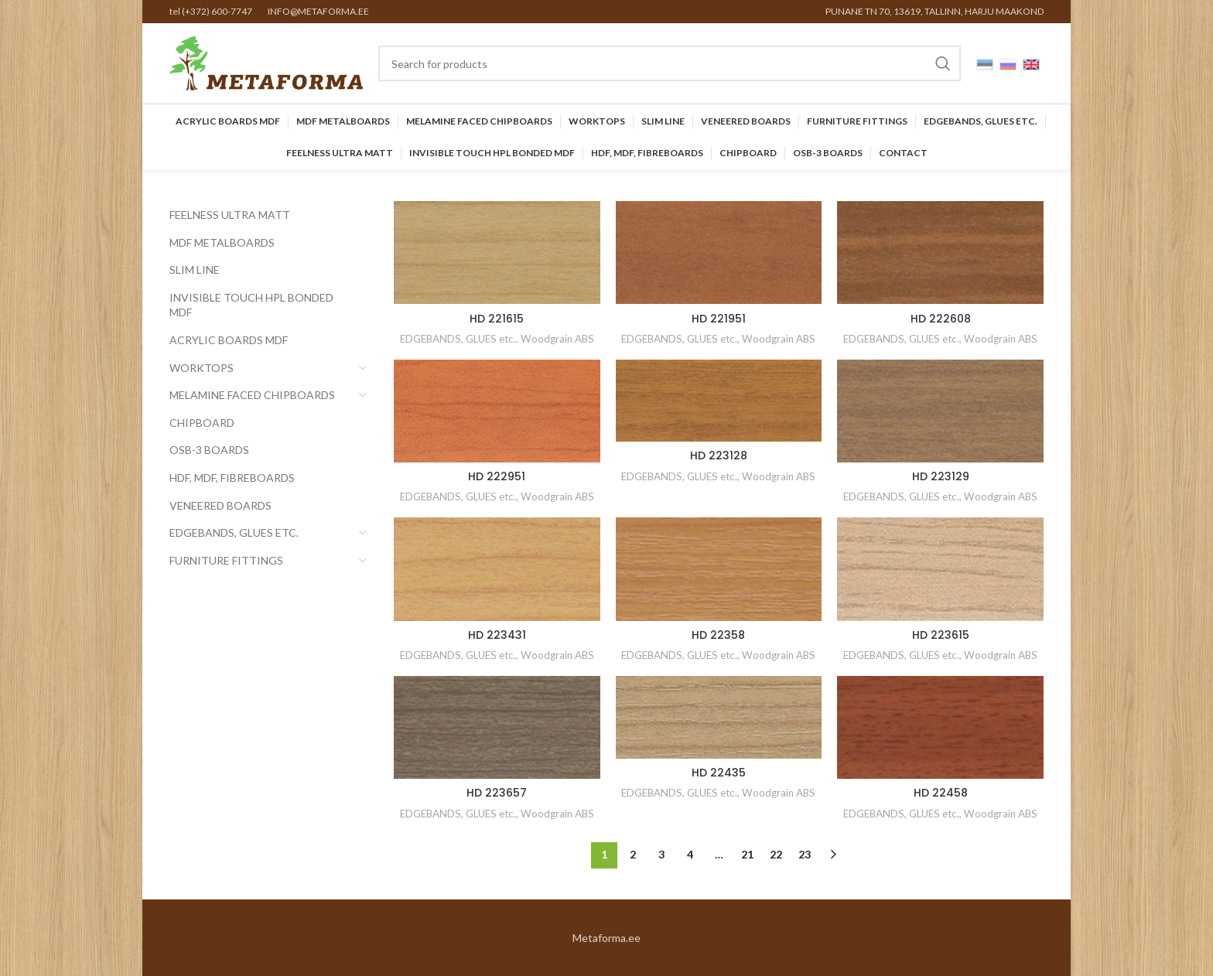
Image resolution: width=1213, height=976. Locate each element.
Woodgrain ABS (557, 339)
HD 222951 (496, 476)
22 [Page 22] (776, 854)
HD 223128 (718, 455)
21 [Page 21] (747, 854)
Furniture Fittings (226, 560)
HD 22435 (719, 772)
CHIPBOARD (201, 422)
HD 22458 (941, 792)
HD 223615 (940, 635)
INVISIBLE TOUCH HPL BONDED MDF (251, 305)
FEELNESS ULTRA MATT (229, 214)
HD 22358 (718, 635)
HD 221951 (719, 318)
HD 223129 (940, 476)
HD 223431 (497, 635)
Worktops (201, 367)
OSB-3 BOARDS (209, 449)
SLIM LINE (194, 269)
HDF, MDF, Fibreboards (232, 477)
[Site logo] (266, 62)
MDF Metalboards (222, 242)
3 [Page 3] (661, 854)
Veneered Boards (220, 505)
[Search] (669, 63)
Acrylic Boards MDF (228, 339)
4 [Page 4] (690, 854)
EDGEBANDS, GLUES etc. (234, 532)
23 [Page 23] (804, 854)
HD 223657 (496, 792)
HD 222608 (941, 318)
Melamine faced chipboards (252, 394)
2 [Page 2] (633, 854)
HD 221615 (497, 318)
